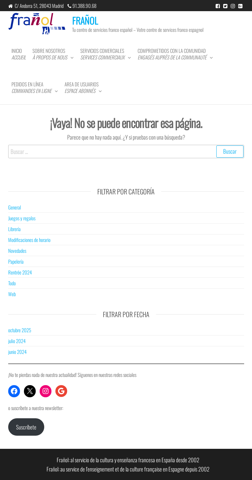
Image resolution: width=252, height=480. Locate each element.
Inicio (18, 54)
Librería (14, 228)
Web (12, 293)
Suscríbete (26, 427)
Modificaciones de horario (29, 239)
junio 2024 (17, 351)
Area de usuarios (82, 87)
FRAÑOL (85, 20)
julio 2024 (17, 340)
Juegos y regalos (21, 218)
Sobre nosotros (49, 54)
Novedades (17, 250)
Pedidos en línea (31, 87)
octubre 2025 (19, 330)
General (14, 207)
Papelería (16, 261)
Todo (12, 283)
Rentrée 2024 (20, 272)
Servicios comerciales (102, 54)
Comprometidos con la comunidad (172, 54)
